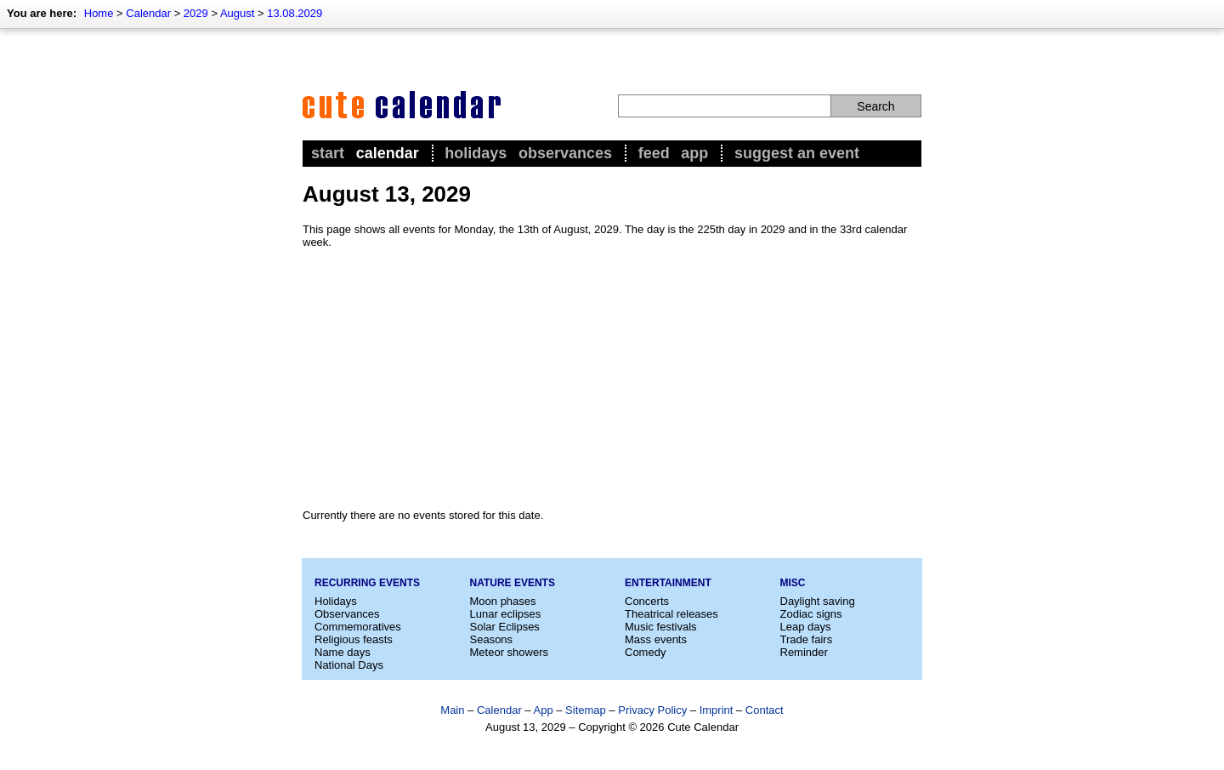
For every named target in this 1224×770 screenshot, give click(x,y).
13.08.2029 (294, 13)
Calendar (148, 13)
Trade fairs (806, 639)
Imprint (717, 710)
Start (327, 153)
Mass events (656, 639)
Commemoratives (357, 626)
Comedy (645, 652)
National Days (348, 665)
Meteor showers (509, 652)
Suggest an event (796, 153)
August (237, 13)
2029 (196, 13)
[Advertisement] (612, 379)
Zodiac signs (811, 613)
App (694, 153)
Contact (764, 710)
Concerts (647, 601)
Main (452, 710)
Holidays (476, 153)
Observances (565, 153)
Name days (342, 652)
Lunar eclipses (505, 613)
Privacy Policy (652, 710)
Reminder (804, 652)
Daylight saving (817, 601)
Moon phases (503, 601)
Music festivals (661, 626)
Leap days (805, 626)
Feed (654, 153)
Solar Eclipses (505, 626)
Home (99, 13)
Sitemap (585, 710)
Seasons (491, 639)
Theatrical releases (671, 613)
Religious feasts (353, 639)
